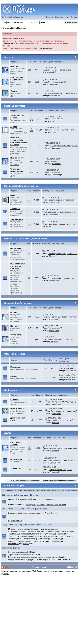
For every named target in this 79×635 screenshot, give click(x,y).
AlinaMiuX (12, 534)
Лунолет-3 (55, 161)
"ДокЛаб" (5, 574)
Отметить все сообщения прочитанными (59, 480)
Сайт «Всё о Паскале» (13, 17)
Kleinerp (55, 423)
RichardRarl (37, 534)
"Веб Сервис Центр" (41, 571)
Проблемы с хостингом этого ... (61, 70)
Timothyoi (12, 539)
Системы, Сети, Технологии (18, 303)
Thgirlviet (29, 541)
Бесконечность (57, 119)
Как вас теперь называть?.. (62, 420)
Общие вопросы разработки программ (17, 265)
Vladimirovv (54, 450)
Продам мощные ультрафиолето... (62, 200)
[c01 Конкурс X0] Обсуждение (63, 402)
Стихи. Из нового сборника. (60, 470)
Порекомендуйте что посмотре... (61, 278)
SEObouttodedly (27, 539)
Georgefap (56, 148)
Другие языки (16, 219)
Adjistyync (23, 531)
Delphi (13, 195)
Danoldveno (70, 380)
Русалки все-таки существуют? (64, 411)
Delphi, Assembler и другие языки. (21, 186)
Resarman (53, 319)
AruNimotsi (56, 164)
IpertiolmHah (13, 544)
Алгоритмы (15, 248)
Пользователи (62, 17)
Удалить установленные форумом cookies (23, 480)
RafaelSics (41, 541)
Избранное (14, 215)
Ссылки (14, 91)
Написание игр (17, 158)
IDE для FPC (56, 172)
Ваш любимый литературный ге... (63, 460)
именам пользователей (56, 504)
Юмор (12, 454)
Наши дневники (17, 409)
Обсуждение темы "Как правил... (64, 145)
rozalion (11, 531)
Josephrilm (12, 536)
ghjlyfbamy (57, 539)
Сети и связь (16, 335)
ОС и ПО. (14, 312)
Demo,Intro (14, 165)
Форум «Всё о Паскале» (14, 28)
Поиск (74, 17)
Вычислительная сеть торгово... (61, 339)
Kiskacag (24, 534)
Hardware (14, 326)
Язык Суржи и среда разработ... (61, 224)
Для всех (8, 57)
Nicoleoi (26, 544)
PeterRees (56, 404)
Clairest (52, 256)
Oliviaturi (49, 534)
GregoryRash (65, 536)
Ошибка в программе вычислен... (62, 212)
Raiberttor (52, 536)
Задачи (13, 127)
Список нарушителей (57, 82)
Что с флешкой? (55, 328)
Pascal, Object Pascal (14, 106)
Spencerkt (62, 534)
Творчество (15, 468)
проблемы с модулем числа (62, 130)
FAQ (25, 133)
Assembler (15, 209)
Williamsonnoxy (14, 541)
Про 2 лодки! (69, 368)
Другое (7, 433)
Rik (50, 226)
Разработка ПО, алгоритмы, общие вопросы (26, 239)
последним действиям (35, 504)
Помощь (49, 17)
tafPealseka (50, 531)
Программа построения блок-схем (62, 93)
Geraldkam (39, 536)
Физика (13, 376)
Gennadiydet (43, 539)
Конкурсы (14, 400)
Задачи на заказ (16, 133)
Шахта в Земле (70, 377)
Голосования (16, 459)
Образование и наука (14, 354)
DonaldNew (53, 214)
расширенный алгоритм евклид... (63, 448)
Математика (15, 367)
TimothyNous (65, 531)
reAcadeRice (36, 531)
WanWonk (53, 342)
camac (54, 132)
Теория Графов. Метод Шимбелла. (62, 254)
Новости (14, 66)
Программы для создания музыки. (62, 317)
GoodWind (53, 72)
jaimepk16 (62, 557)
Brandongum (55, 541)
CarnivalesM (55, 463)
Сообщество (10, 390)
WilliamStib (25, 536)
